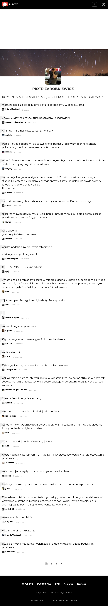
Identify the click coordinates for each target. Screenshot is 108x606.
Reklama (68, 584)
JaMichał (9, 463)
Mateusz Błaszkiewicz (15, 122)
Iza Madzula (10, 416)
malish (8, 135)
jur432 (8, 488)
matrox (8, 239)
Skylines (9, 522)
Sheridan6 (10, 552)
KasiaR (8, 403)
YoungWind (10, 370)
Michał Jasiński (12, 109)
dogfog (8, 168)
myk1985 (9, 509)
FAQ (57, 584)
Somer (8, 193)
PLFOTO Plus (44, 584)
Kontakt (81, 584)
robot (8, 476)
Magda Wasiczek (13, 535)
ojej (7, 271)
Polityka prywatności (61, 592)
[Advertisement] (54, 29)
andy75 (8, 205)
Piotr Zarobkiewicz (53, 89)
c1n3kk (8, 344)
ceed (7, 291)
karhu (8, 222)
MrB (7, 305)
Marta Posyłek (12, 317)
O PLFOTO (27, 584)
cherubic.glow (12, 259)
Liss (7, 446)
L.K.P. (8, 356)
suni (7, 433)
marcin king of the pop (16, 390)
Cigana (8, 330)
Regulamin (41, 592)
